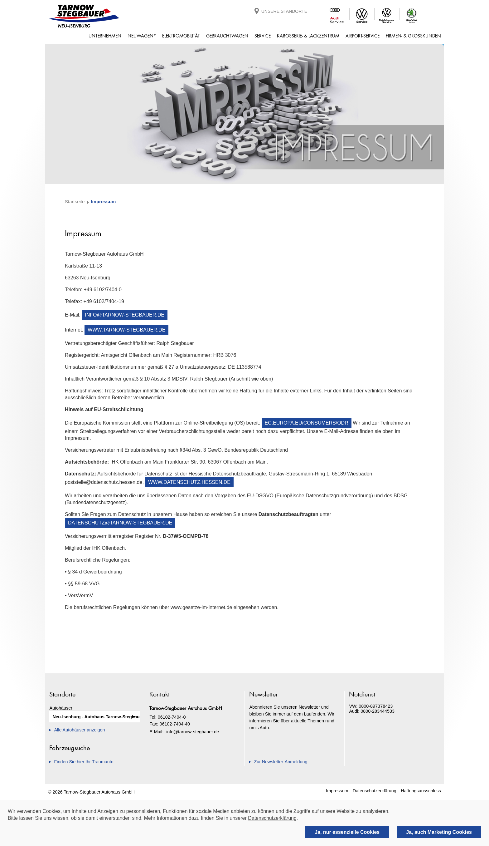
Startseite (75, 201)
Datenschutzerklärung (374, 790)
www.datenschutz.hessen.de (189, 482)
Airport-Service (363, 36)
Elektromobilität (181, 36)
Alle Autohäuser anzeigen (79, 729)
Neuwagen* (142, 36)
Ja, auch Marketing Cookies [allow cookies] (439, 832)
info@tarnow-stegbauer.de (124, 314)
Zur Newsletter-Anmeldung (280, 761)
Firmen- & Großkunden (413, 36)
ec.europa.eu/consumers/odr (306, 422)
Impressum (337, 790)
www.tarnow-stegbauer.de (126, 329)
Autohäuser (60, 708)
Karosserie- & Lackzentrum (308, 36)
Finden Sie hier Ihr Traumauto (83, 761)
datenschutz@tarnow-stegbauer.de (120, 522)
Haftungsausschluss (421, 790)
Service (262, 36)
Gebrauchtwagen (227, 36)
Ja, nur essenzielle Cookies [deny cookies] (347, 832)
